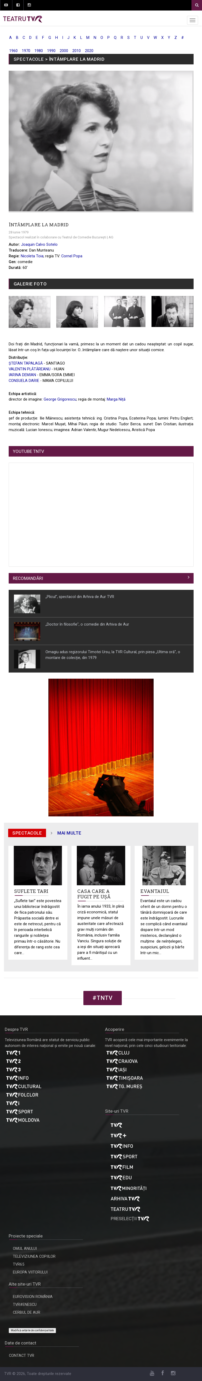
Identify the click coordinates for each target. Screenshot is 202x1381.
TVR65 (18, 1264)
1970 (26, 51)
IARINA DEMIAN (22, 375)
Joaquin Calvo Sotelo (39, 244)
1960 (13, 51)
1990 (51, 51)
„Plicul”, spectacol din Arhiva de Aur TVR (80, 597)
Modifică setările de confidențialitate (32, 1330)
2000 (64, 51)
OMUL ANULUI (25, 1248)
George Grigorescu (60, 399)
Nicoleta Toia (32, 256)
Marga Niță (116, 399)
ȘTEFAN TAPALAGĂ (26, 363)
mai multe (69, 833)
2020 (89, 51)
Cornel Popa (71, 256)
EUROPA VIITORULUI (30, 1272)
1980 (38, 51)
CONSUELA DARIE (24, 381)
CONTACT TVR (21, 1355)
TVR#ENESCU (25, 1304)
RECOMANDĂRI (28, 578)
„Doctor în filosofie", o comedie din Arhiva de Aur (87, 624)
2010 (76, 51)
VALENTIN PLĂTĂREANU (29, 369)
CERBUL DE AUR (26, 1312)
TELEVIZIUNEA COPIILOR (34, 1256)
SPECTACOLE (29, 59)
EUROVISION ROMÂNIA (33, 1297)
